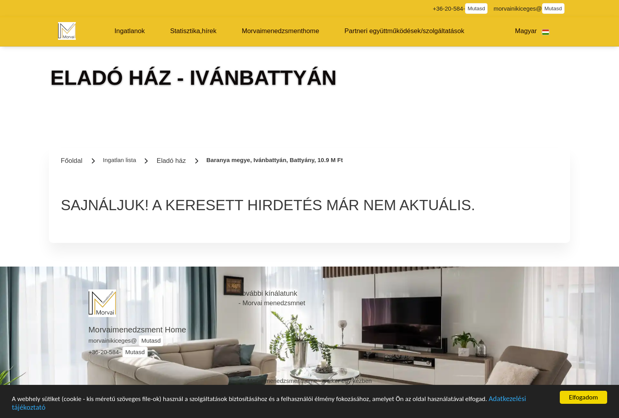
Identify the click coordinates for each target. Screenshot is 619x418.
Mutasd (476, 8)
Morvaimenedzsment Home (137, 329)
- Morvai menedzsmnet (271, 303)
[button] (130, 31)
